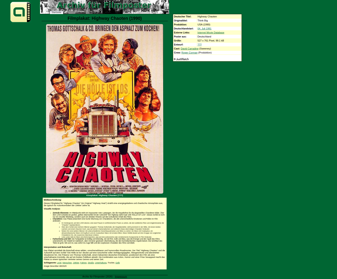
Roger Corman (190, 52)
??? (200, 44)
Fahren (83, 263)
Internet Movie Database (211, 32)
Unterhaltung (101, 263)
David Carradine (190, 48)
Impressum (121, 276)
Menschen (67, 263)
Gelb (117, 263)
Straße (91, 263)
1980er (76, 263)
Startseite (56, 12)
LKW (59, 263)
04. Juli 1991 (205, 28)
